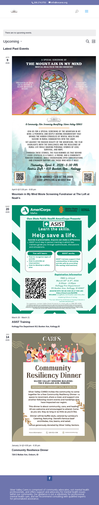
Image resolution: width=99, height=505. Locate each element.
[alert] (18, 33)
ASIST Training (21, 322)
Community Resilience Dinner (30, 450)
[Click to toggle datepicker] (12, 41)
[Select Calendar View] (93, 41)
